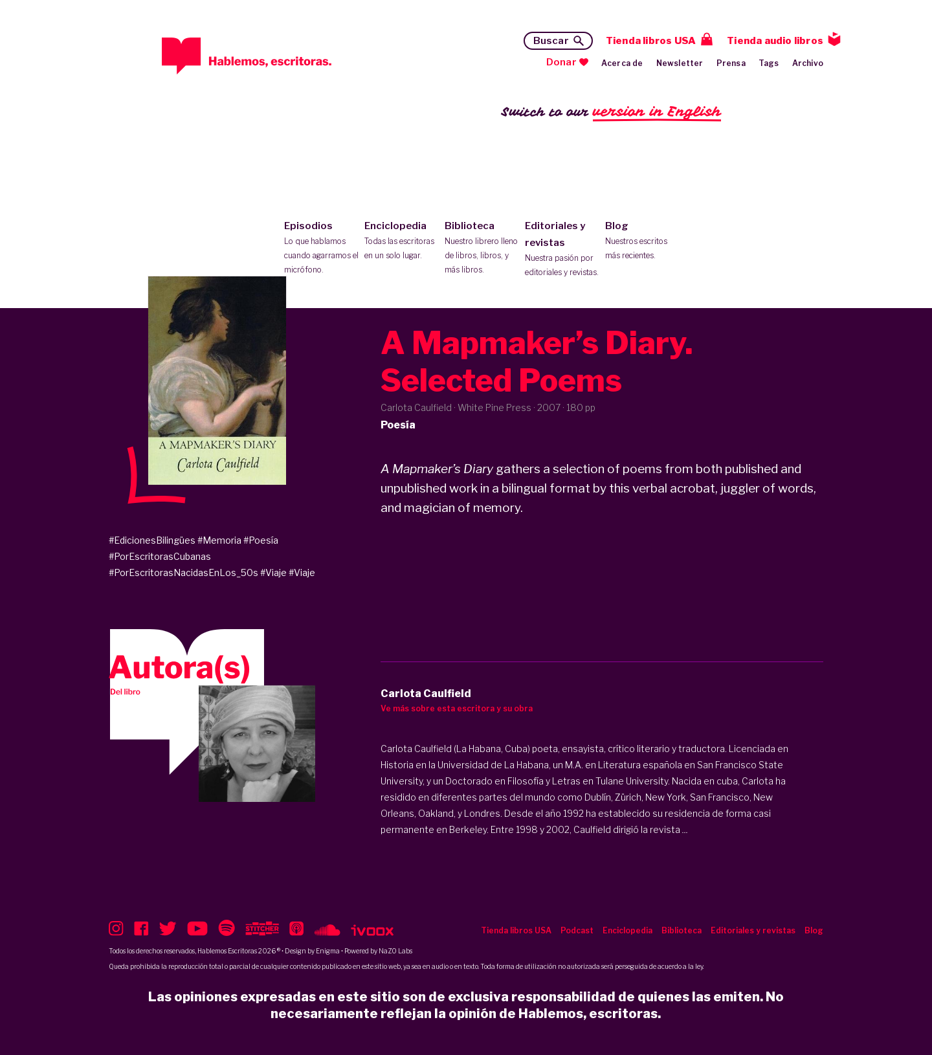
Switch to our (611, 112)
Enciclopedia (401, 241)
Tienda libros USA (651, 41)
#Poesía (260, 540)
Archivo (807, 63)
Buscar (551, 41)
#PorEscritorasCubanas (160, 556)
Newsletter (680, 63)
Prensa (731, 63)
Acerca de (622, 63)
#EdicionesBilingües (152, 540)
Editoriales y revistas (562, 250)
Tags (769, 63)
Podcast (577, 930)
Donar (561, 62)
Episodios (321, 248)
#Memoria (219, 540)
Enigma (328, 951)
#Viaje (273, 572)
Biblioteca (482, 248)
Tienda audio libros (775, 41)
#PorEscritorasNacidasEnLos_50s (183, 572)
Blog (642, 241)
